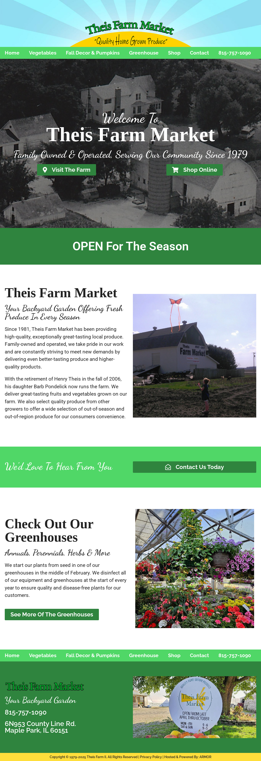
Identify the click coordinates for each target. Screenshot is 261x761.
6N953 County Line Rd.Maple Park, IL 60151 (40, 727)
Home (12, 53)
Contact (199, 53)
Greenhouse (144, 53)
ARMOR (205, 757)
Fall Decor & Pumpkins (93, 53)
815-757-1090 (234, 53)
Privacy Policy (151, 757)
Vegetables (42, 53)
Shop (174, 53)
